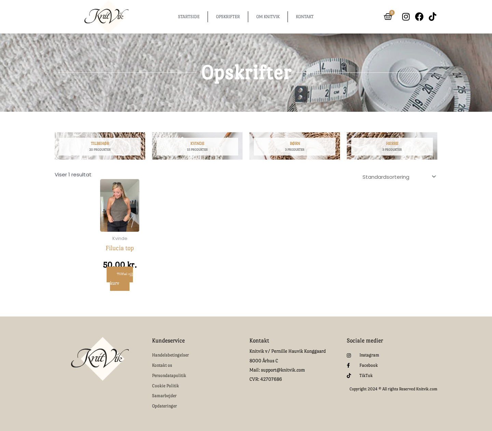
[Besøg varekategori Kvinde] (197, 148)
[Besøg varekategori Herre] (392, 148)
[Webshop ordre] (397, 176)
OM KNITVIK (267, 16)
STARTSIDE (189, 16)
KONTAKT (305, 16)
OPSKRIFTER (228, 16)
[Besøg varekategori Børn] (294, 148)
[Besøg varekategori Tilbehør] (100, 148)
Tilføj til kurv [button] (121, 279)
